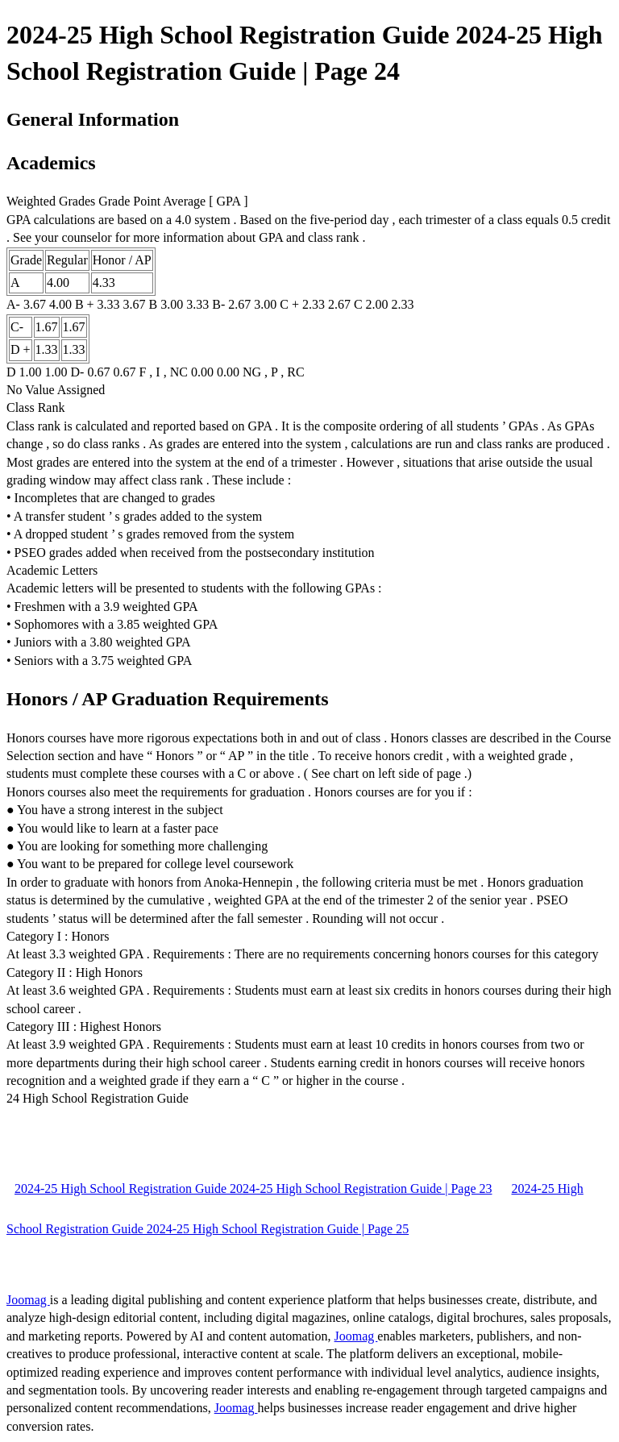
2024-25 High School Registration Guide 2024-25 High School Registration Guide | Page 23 (253, 1188)
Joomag (28, 1300)
